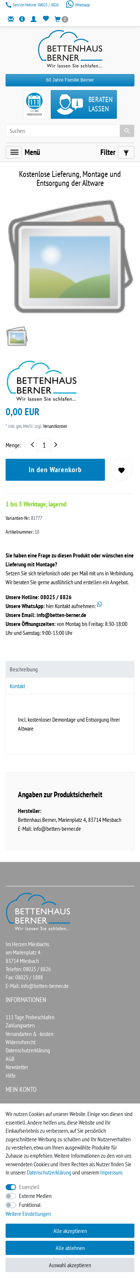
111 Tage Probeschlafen (30, 1017)
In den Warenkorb (55, 469)
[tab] (70, 669)
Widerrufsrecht (20, 1042)
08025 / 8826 (33, 4)
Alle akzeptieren (70, 1230)
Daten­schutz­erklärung (49, 1172)
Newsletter (17, 1067)
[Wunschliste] (46, 18)
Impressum (111, 1172)
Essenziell (29, 1187)
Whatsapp (78, 4)
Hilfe (11, 1075)
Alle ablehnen (70, 1248)
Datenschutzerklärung (28, 1050)
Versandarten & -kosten (29, 1033)
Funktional (30, 1204)
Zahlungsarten (20, 1025)
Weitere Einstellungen (28, 1213)
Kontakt (17, 686)
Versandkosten (54, 426)
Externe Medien (35, 1195)
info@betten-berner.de (61, 615)
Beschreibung (24, 669)
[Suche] (127, 131)
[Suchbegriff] (70, 130)
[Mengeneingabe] (44, 445)
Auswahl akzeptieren (70, 1265)
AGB (10, 1058)
